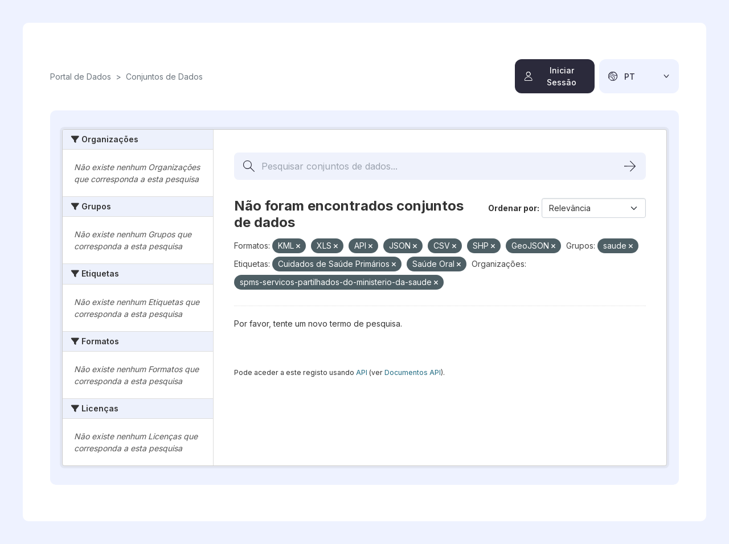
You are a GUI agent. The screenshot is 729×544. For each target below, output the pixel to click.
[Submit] (630, 166)
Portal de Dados (80, 76)
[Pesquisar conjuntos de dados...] (440, 166)
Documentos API (412, 372)
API (361, 372)
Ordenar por (512, 208)
